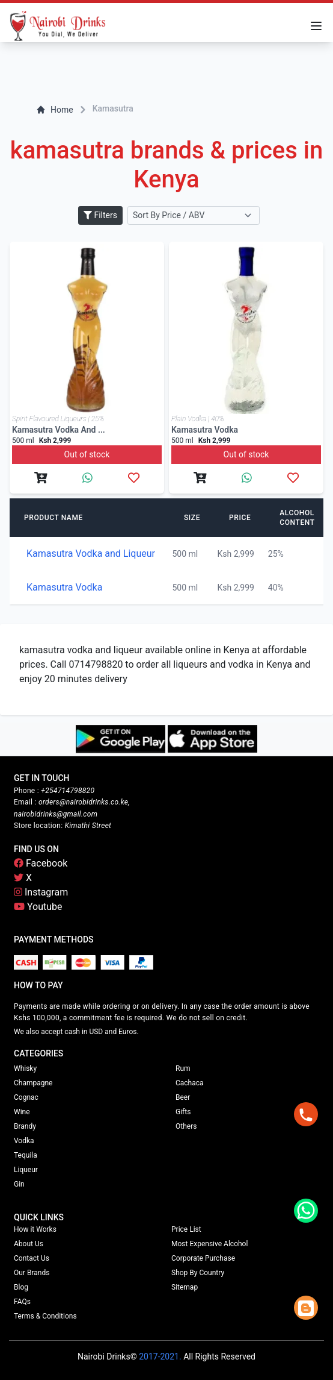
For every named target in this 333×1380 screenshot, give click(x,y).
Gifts (183, 1112)
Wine (22, 1112)
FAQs (22, 1301)
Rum (183, 1068)
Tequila (25, 1155)
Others (186, 1126)
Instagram (41, 892)
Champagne (33, 1083)
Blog (21, 1287)
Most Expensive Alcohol (209, 1244)
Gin (19, 1184)
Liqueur (26, 1169)
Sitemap (184, 1287)
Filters (100, 215)
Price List (186, 1229)
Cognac (26, 1097)
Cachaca (190, 1083)
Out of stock (87, 454)
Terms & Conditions (45, 1316)
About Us (28, 1244)
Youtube (38, 906)
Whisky (25, 1068)
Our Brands (31, 1273)
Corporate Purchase (203, 1258)
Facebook (40, 863)
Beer (183, 1097)
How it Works (35, 1229)
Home (54, 109)
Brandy (25, 1126)
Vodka (24, 1141)
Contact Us (31, 1258)
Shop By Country (197, 1273)
